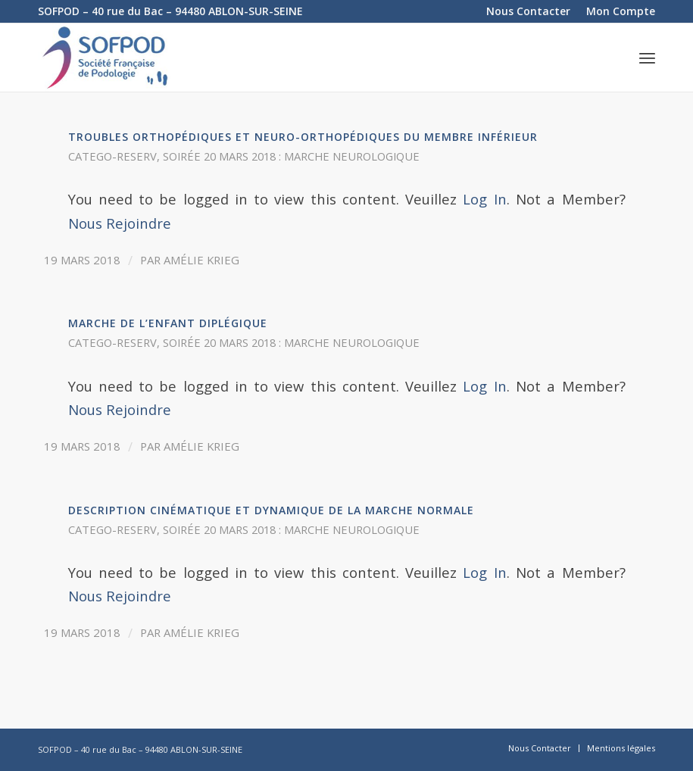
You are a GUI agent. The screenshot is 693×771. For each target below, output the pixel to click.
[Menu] (647, 57)
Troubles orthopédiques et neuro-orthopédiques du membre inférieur (303, 137)
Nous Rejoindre (119, 223)
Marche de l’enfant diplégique (167, 323)
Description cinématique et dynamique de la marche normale (271, 510)
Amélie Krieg (201, 259)
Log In (484, 198)
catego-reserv (112, 156)
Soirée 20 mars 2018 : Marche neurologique (291, 156)
